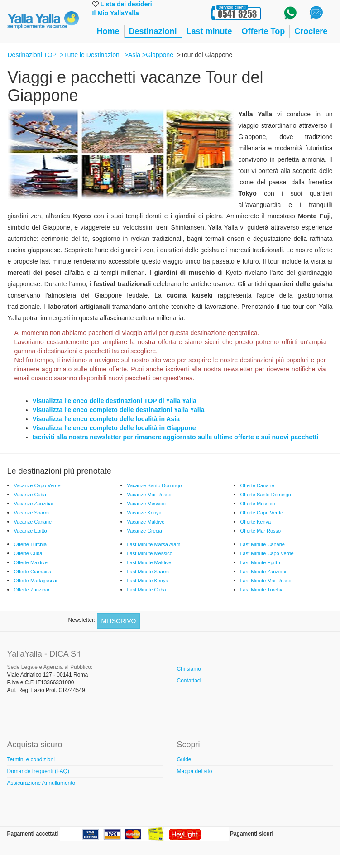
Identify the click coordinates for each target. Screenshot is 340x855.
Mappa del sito (194, 771)
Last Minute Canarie (262, 544)
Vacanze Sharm (31, 512)
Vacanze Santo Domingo (154, 485)
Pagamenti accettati (32, 834)
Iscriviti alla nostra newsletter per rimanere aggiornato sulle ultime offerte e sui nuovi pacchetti (176, 437)
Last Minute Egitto (260, 562)
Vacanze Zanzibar (34, 503)
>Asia (132, 54)
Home (108, 31)
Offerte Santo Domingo (265, 494)
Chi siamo (189, 669)
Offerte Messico (257, 503)
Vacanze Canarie (33, 521)
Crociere (310, 31)
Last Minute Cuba (146, 589)
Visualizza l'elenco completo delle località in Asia (106, 419)
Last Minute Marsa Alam (154, 544)
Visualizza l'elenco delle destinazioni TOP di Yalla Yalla (114, 400)
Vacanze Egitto (30, 530)
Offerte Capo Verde (261, 512)
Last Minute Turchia (262, 589)
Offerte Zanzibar (32, 589)
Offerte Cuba (28, 553)
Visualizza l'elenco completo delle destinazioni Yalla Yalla (119, 409)
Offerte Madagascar (36, 580)
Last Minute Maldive (149, 562)
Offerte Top (263, 31)
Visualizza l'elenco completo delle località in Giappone (114, 428)
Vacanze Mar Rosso (149, 494)
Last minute (209, 31)
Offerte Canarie (257, 485)
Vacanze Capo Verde (37, 485)
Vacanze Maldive (146, 521)
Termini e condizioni (31, 759)
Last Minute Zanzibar (263, 571)
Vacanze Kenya (144, 512)
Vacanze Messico (146, 503)
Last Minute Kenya (147, 580)
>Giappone (157, 54)
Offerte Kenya (255, 521)
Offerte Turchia (30, 544)
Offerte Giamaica (33, 571)
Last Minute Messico (149, 553)
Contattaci (189, 680)
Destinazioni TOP (32, 54)
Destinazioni (153, 31)
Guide (184, 759)
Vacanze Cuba (30, 494)
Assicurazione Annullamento (41, 783)
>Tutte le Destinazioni (90, 54)
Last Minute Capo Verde (267, 553)
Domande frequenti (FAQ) (38, 771)
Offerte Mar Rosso (260, 530)
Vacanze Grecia (144, 530)
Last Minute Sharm (148, 571)
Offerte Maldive (31, 562)
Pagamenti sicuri (251, 834)
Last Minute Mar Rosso (266, 580)
